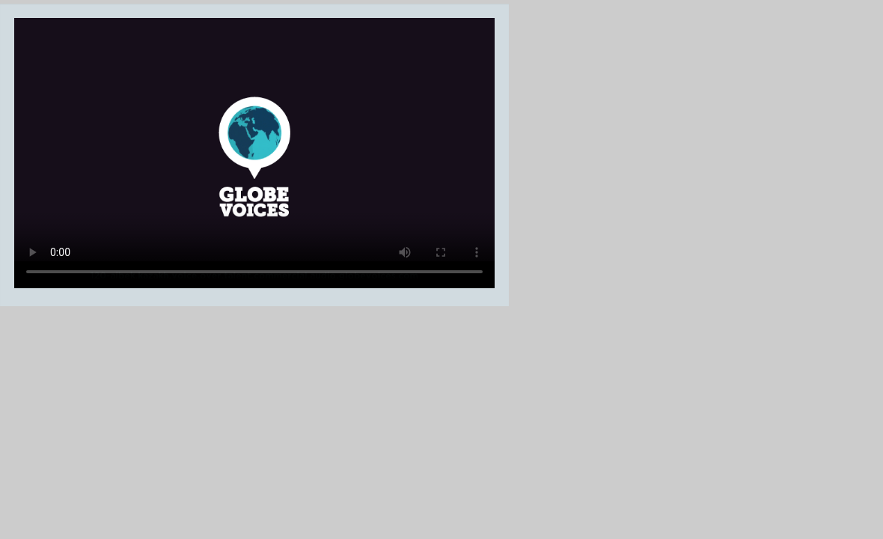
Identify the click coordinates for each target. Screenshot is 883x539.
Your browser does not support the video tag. (254, 153)
